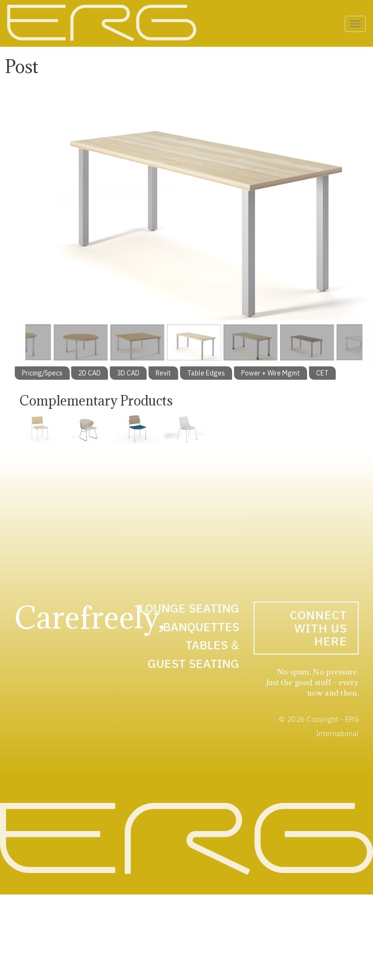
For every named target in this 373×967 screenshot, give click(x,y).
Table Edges (206, 373)
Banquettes (201, 626)
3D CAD (128, 373)
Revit (163, 373)
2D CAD (89, 373)
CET (322, 373)
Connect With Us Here (318, 628)
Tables (206, 645)
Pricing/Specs (42, 373)
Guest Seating (193, 663)
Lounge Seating (189, 608)
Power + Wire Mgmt (270, 373)
